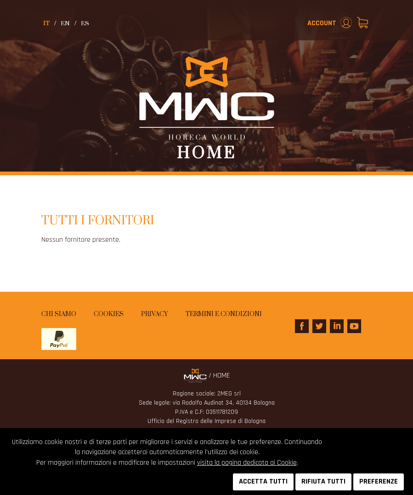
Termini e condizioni (224, 314)
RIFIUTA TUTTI (323, 481)
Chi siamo (58, 314)
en (65, 23)
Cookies (109, 314)
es (85, 23)
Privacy (154, 314)
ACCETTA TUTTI (263, 481)
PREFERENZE (378, 481)
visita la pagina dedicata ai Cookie (247, 462)
